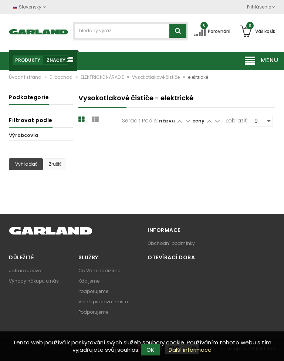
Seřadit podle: (140, 120)
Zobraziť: (236, 120)
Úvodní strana (26, 77)
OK (150, 350)
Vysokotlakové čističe (156, 77)
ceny (199, 120)
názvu (167, 120)
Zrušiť (55, 164)
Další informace (190, 350)
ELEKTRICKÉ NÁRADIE (103, 77)
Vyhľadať (26, 164)
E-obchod (62, 77)
